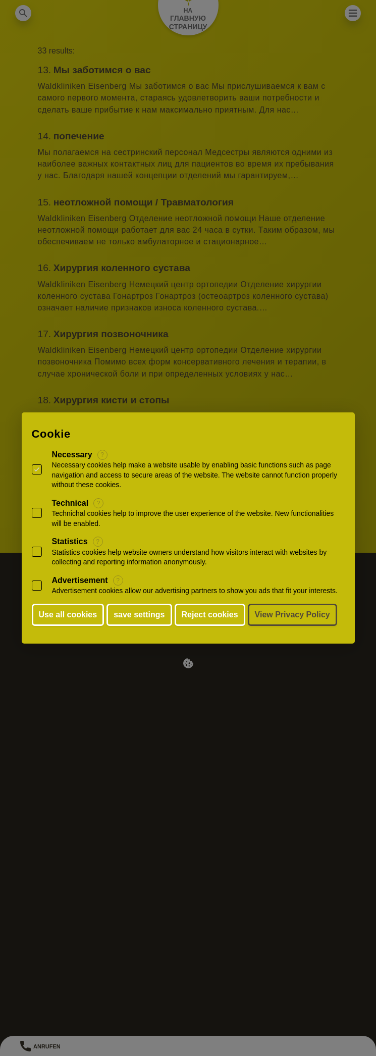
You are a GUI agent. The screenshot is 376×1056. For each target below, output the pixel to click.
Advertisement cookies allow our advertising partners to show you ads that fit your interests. (195, 591)
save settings (139, 614)
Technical (70, 503)
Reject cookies (210, 614)
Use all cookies (68, 614)
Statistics (70, 541)
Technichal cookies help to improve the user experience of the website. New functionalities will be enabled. (193, 518)
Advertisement (80, 580)
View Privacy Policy (292, 614)
